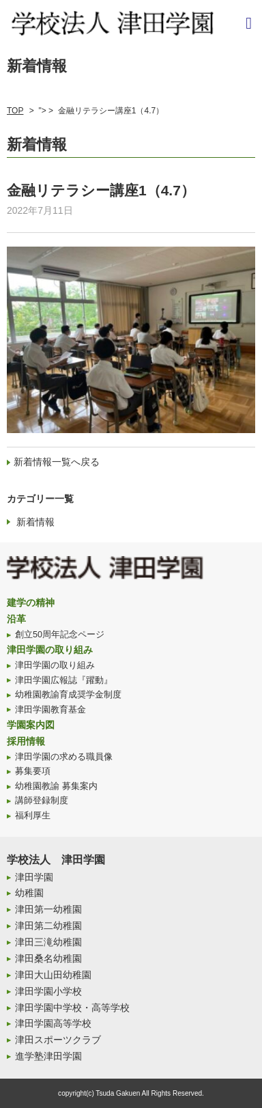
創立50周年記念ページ (59, 634)
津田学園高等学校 (53, 1023)
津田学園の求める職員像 (64, 757)
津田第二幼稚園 (48, 925)
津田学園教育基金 (50, 710)
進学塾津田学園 (48, 1056)
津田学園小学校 (48, 991)
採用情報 (26, 741)
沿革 (16, 618)
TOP (15, 110)
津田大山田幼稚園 (53, 974)
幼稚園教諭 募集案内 (56, 786)
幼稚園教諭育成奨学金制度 (68, 695)
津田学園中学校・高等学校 (72, 1007)
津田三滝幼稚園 (48, 942)
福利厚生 (32, 815)
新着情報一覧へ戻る (57, 461)
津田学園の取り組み (50, 649)
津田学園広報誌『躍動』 (64, 680)
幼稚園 (29, 892)
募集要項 (32, 771)
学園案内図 (31, 724)
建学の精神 (31, 602)
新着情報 (35, 521)
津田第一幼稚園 (48, 909)
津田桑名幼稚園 (48, 958)
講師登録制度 (41, 800)
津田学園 (34, 877)
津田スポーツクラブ (58, 1039)
